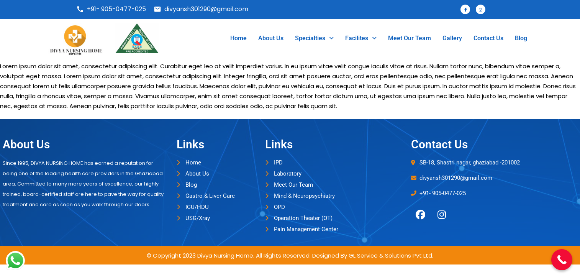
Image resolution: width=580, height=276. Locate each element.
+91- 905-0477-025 (111, 9)
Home (238, 38)
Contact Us (488, 38)
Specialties (314, 38)
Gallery (452, 38)
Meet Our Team (409, 38)
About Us (270, 38)
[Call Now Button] (561, 259)
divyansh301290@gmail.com (201, 9)
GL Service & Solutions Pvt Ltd (390, 255)
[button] (314, 38)
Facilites (361, 38)
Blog (521, 38)
